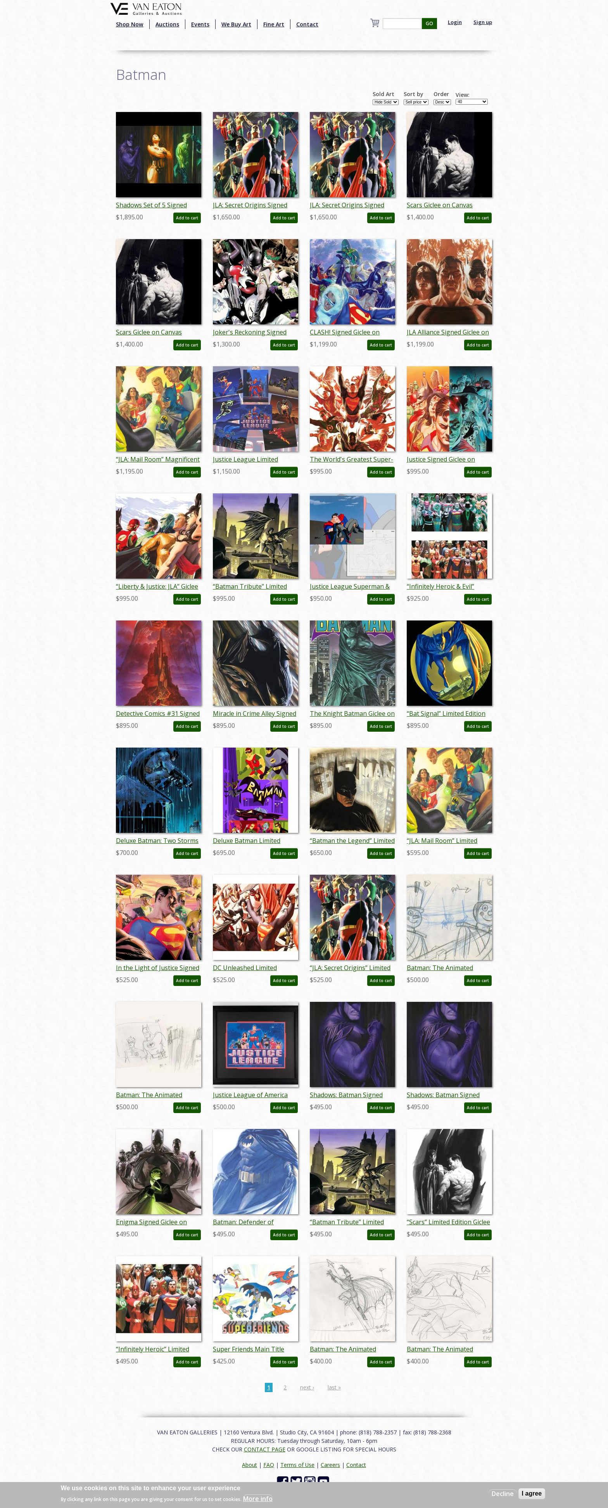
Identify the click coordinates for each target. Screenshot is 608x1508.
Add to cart (187, 218)
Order (441, 94)
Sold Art (383, 94)
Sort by (413, 94)
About (249, 1464)
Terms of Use (297, 1464)
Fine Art (273, 24)
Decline (503, 1493)
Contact (307, 24)
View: (463, 95)
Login (455, 22)
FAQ (268, 1464)
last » (334, 1387)
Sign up (482, 22)
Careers (330, 1464)
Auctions (167, 24)
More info (258, 1498)
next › (307, 1387)
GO (429, 23)
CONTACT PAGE (264, 1449)
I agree (532, 1493)
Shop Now (129, 24)
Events (200, 24)
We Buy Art (236, 24)
